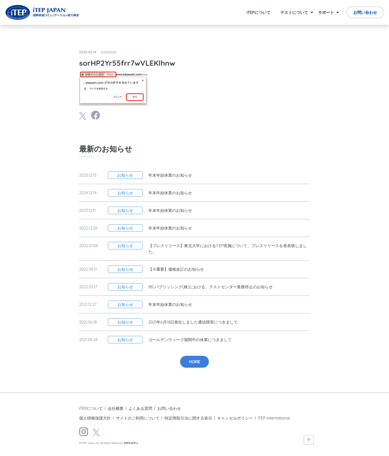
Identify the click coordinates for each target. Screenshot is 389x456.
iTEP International (274, 418)
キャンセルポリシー (235, 418)
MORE (194, 361)
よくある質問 (140, 408)
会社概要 (116, 408)
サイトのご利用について (138, 418)
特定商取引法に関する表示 (188, 418)
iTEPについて (258, 12)
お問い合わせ (365, 12)
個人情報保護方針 (95, 418)
